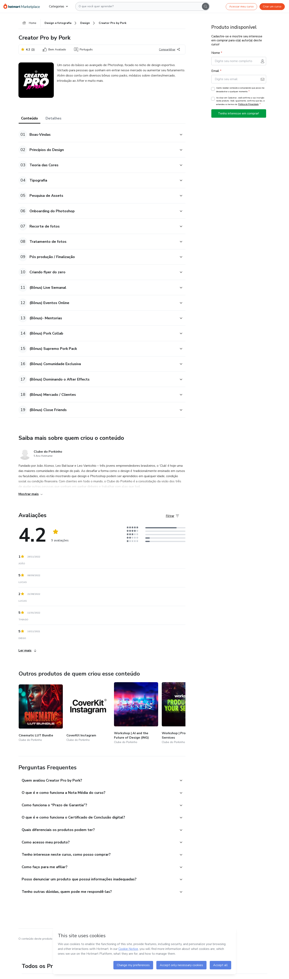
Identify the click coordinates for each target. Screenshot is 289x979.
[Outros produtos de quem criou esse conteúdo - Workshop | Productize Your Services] (184, 713)
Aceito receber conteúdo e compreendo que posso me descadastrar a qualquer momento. (240, 90)
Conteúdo (29, 118)
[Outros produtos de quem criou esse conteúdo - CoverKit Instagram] (88, 714)
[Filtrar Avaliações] (172, 516)
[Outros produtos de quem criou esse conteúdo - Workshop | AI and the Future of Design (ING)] (136, 713)
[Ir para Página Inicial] (23, 6)
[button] (97, 135)
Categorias (58, 6)
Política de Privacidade (248, 104)
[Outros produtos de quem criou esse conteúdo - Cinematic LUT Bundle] (41, 714)
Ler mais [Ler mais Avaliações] (27, 650)
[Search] (205, 6)
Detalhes (53, 118)
